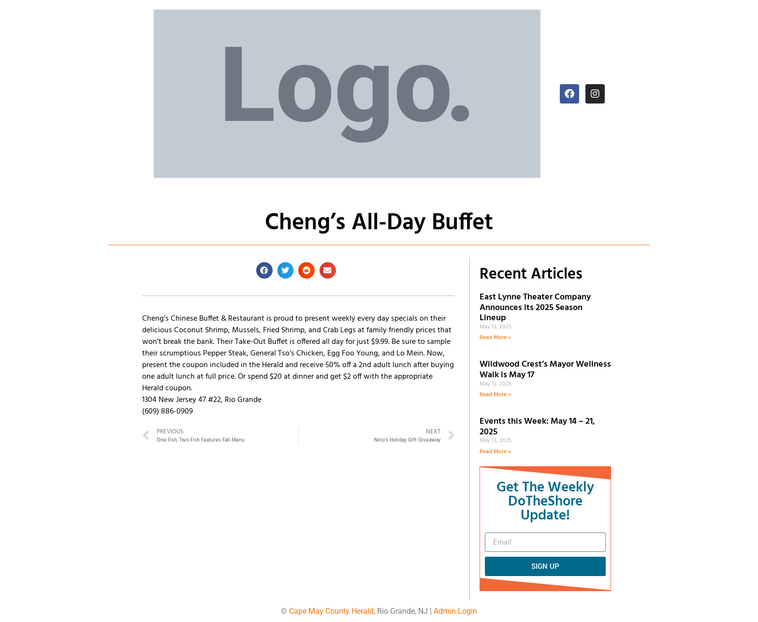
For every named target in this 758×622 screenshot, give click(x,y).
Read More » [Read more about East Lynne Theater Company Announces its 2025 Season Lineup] (495, 337)
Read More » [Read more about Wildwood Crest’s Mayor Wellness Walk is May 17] (495, 395)
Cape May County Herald (331, 611)
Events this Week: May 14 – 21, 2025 (537, 427)
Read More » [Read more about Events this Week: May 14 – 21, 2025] (495, 452)
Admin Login (455, 611)
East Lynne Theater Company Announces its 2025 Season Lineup (535, 307)
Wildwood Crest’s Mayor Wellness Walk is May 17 (545, 369)
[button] (264, 270)
